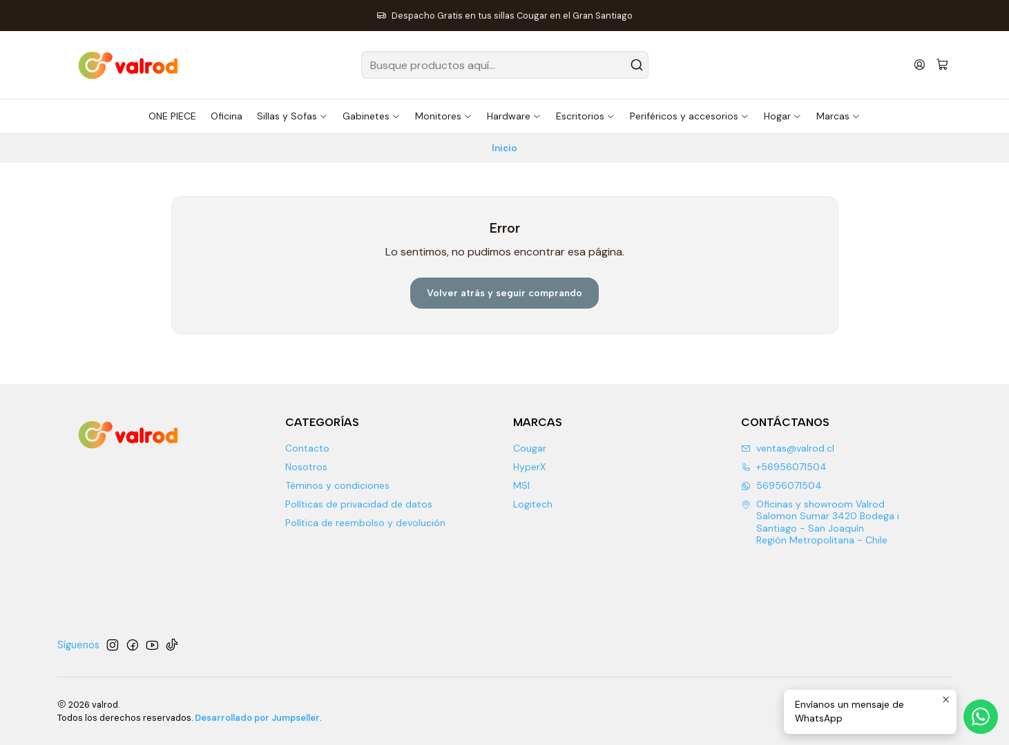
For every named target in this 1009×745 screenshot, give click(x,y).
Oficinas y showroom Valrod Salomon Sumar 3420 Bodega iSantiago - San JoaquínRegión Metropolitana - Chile (820, 522)
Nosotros (306, 467)
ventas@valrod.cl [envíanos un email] (787, 448)
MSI (521, 485)
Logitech (532, 504)
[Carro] (942, 65)
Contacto (307, 448)
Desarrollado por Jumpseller (257, 718)
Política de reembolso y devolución (365, 522)
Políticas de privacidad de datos (358, 504)
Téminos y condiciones (337, 485)
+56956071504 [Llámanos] (784, 467)
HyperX (529, 467)
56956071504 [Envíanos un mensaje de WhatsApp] (781, 485)
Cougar (529, 448)
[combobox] (504, 65)
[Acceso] (919, 64)
